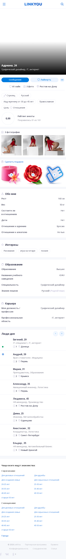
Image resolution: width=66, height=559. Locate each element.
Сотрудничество (40, 549)
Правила (54, 544)
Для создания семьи (10, 480)
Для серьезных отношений (46, 480)
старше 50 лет (7, 497)
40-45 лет (5, 493)
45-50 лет (38, 493)
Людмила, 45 (21, 398)
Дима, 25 (18, 413)
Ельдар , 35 (19, 443)
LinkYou (17, 544)
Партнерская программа (35, 544)
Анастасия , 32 (21, 428)
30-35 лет (5, 488)
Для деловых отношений (12, 475)
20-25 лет (5, 484)
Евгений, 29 (19, 339)
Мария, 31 (19, 369)
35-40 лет (38, 488)
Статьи (54, 548)
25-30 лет (38, 484)
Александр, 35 (21, 383)
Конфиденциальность (18, 548)
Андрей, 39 (19, 354)
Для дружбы (39, 475)
